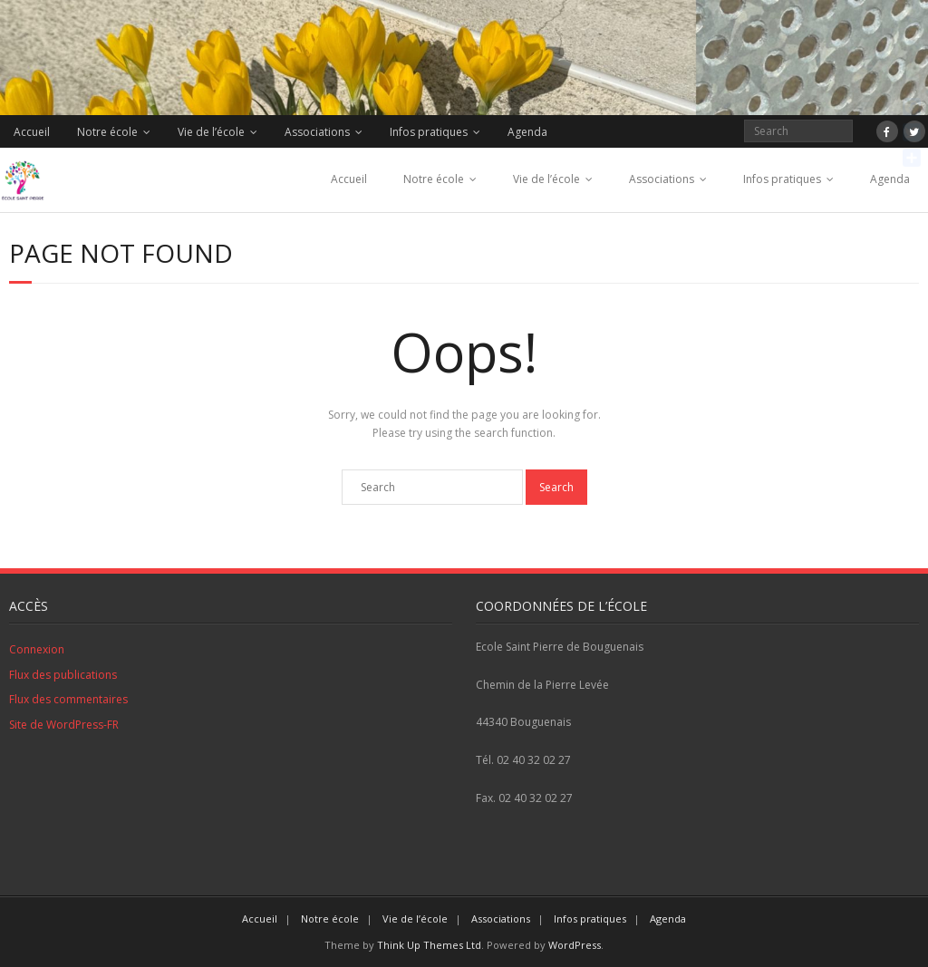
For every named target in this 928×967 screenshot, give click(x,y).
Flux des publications (63, 674)
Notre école (107, 132)
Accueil (32, 132)
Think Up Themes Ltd (429, 945)
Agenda (527, 132)
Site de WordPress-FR (64, 724)
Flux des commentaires (68, 699)
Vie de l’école (211, 132)
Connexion (36, 649)
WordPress (574, 945)
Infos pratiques (429, 132)
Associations (317, 132)
